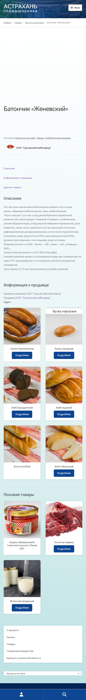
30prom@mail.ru (20, 670)
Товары (18, 22)
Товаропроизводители (20, 621)
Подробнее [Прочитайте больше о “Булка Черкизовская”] (22, 325)
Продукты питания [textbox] (42, 644)
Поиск (64, 694)
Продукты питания (34, 22)
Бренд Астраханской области (24, 628)
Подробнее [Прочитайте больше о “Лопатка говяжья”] (64, 519)
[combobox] (43, 644)
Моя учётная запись (21, 694)
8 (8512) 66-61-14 (24, 666)
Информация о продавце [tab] (18, 148)
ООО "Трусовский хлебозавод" (33, 268)
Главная (7, 22)
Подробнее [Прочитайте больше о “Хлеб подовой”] (64, 384)
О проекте (13, 600)
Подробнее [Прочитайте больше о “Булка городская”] (64, 325)
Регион (11, 608)
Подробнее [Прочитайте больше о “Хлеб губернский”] (64, 443)
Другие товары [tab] (12, 158)
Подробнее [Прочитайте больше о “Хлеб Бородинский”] (22, 384)
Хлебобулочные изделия (58, 108)
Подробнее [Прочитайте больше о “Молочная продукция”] (22, 578)
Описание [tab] (9, 139)
